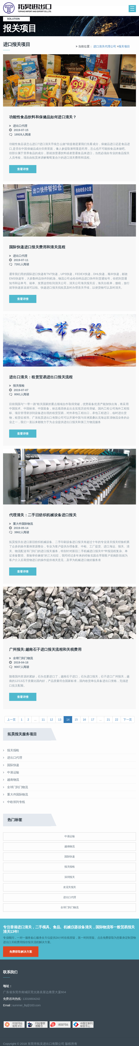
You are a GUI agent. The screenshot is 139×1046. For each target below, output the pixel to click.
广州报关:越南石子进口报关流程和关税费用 (45, 649)
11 (43, 719)
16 (84, 719)
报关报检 (18, 385)
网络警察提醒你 (37, 1024)
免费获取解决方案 (20, 951)
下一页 (127, 719)
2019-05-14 (21, 528)
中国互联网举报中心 (83, 1024)
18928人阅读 (22, 134)
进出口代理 (20, 125)
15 (76, 719)
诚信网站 (60, 1024)
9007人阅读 (21, 667)
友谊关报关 (69, 887)
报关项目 (124, 46)
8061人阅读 (21, 394)
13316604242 (31, 998)
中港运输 (11, 772)
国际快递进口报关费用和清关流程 (37, 247)
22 (116, 719)
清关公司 (49, 8)
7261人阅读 (21, 264)
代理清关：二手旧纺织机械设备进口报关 (42, 515)
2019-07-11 (21, 260)
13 (59, 719)
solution (16, 18)
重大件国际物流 (23, 523)
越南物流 (11, 779)
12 (51, 719)
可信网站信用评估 (14, 1024)
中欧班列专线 (14, 802)
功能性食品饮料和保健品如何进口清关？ (42, 117)
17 (92, 719)
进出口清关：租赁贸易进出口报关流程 (41, 377)
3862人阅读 (21, 532)
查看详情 (22, 169)
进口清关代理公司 (104, 46)
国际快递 (11, 765)
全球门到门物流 (23, 658)
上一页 (11, 719)
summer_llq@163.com (26, 1005)
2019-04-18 (21, 662)
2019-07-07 (21, 390)
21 (108, 719)
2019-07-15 (21, 130)
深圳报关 (69, 877)
